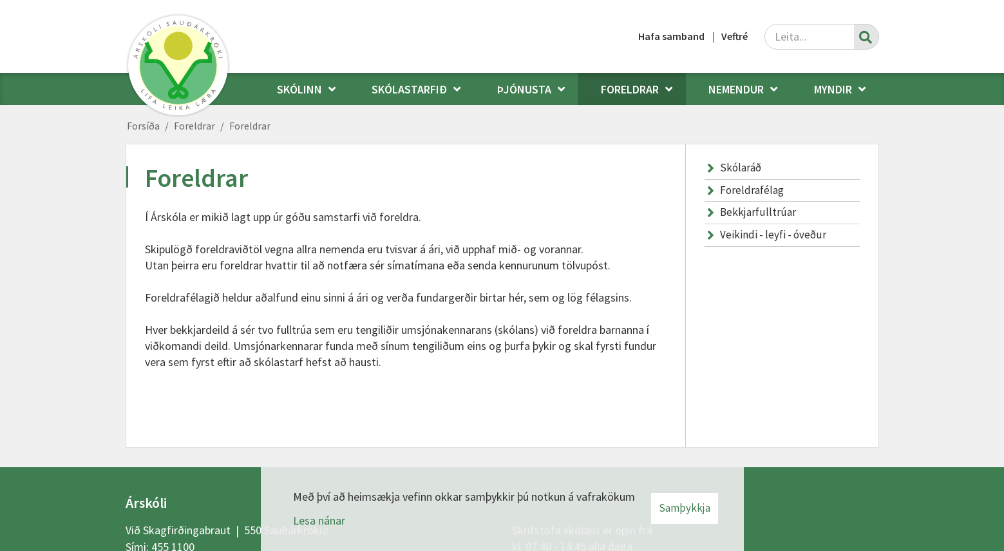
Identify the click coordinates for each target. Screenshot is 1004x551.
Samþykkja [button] (684, 508)
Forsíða (143, 125)
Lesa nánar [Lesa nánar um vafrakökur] (319, 520)
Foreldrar (194, 125)
